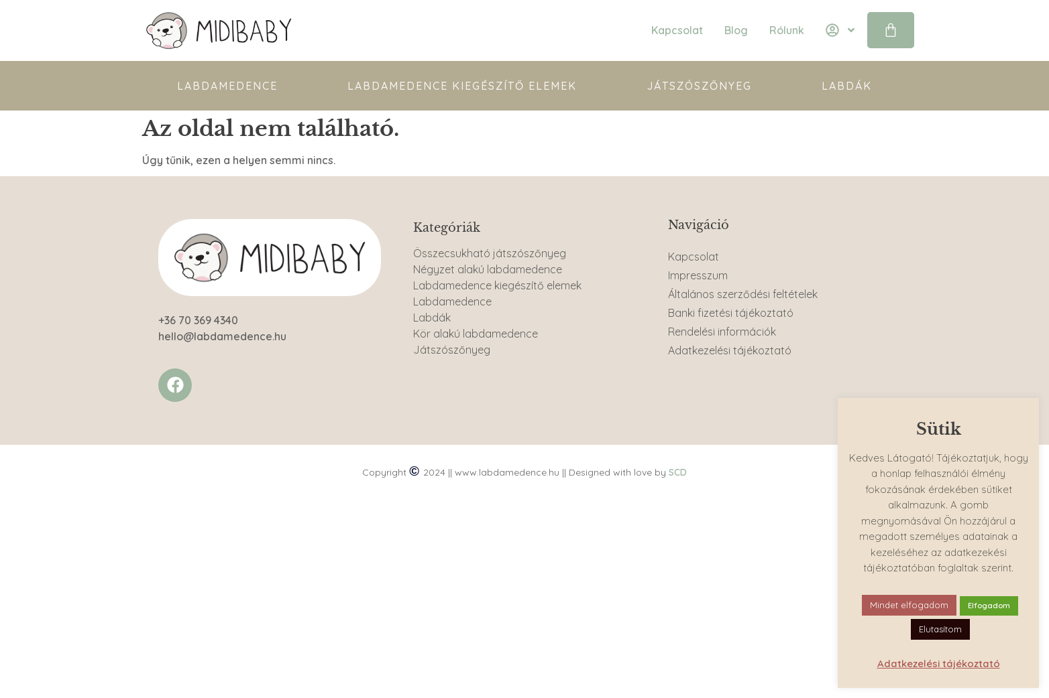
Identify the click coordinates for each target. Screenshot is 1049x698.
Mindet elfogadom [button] (909, 605)
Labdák (847, 85)
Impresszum (698, 275)
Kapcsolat (693, 256)
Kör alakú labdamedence (475, 333)
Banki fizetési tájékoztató (730, 313)
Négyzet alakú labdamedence (487, 269)
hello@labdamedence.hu (222, 336)
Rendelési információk (722, 331)
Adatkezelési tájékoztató (729, 350)
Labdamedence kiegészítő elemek (462, 85)
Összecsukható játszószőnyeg (489, 253)
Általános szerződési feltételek (743, 294)
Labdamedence (227, 85)
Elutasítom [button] (940, 629)
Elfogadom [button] (989, 605)
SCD (678, 472)
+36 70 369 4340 (198, 320)
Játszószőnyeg (699, 85)
